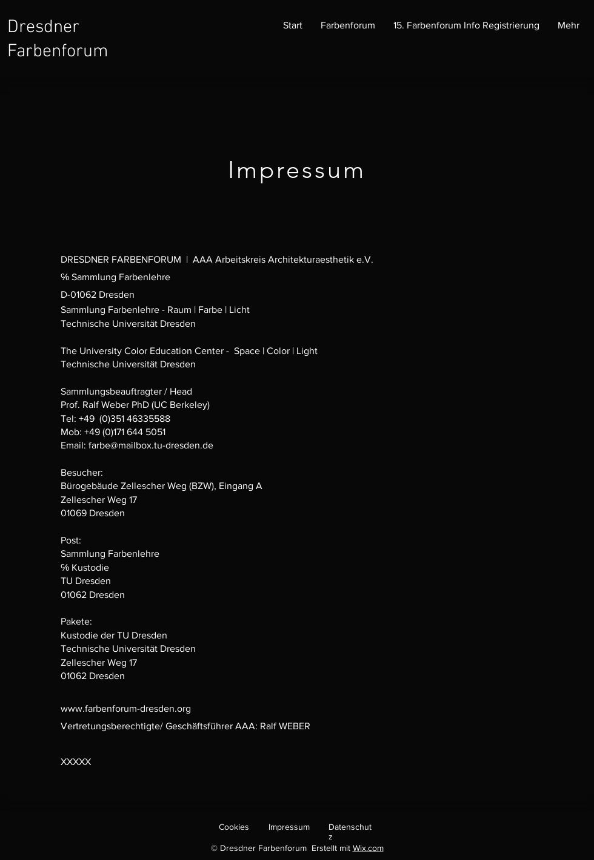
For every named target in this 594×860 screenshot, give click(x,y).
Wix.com (368, 848)
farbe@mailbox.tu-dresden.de (150, 445)
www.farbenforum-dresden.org (126, 708)
